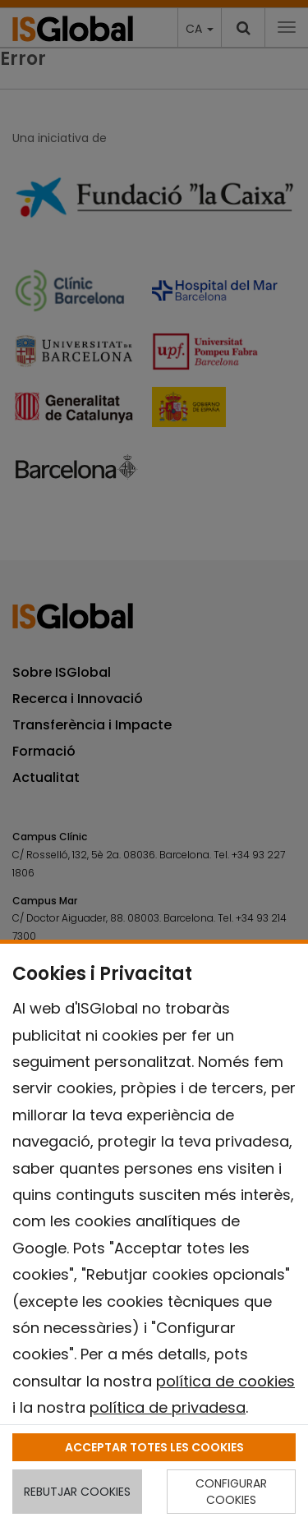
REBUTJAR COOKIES (77, 1491)
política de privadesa (168, 1407)
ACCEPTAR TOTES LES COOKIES (154, 1447)
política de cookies (225, 1381)
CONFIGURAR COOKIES (231, 1491)
